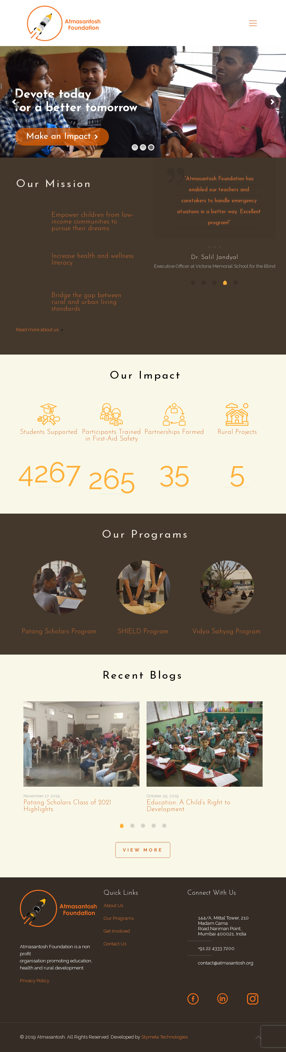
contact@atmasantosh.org (225, 963)
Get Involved (117, 931)
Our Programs (119, 918)
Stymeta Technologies (164, 1037)
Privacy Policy (34, 980)
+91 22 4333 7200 (216, 948)
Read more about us (37, 329)
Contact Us (115, 943)
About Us (114, 905)
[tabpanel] (214, 214)
